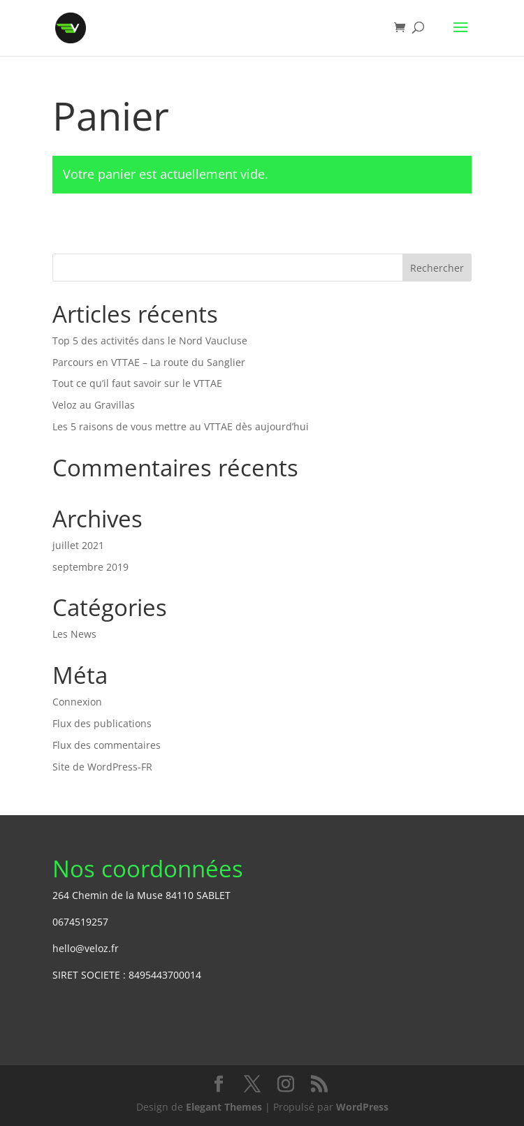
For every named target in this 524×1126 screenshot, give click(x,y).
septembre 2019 (90, 566)
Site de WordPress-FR (102, 766)
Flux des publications (102, 723)
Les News (74, 634)
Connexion (77, 701)
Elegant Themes (224, 1106)
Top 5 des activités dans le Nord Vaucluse (149, 340)
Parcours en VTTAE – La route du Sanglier (148, 362)
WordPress (362, 1106)
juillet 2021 (78, 545)
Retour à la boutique (133, 235)
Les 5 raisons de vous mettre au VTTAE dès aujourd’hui (180, 426)
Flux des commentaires (106, 745)
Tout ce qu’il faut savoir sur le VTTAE (137, 383)
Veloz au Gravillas (93, 404)
